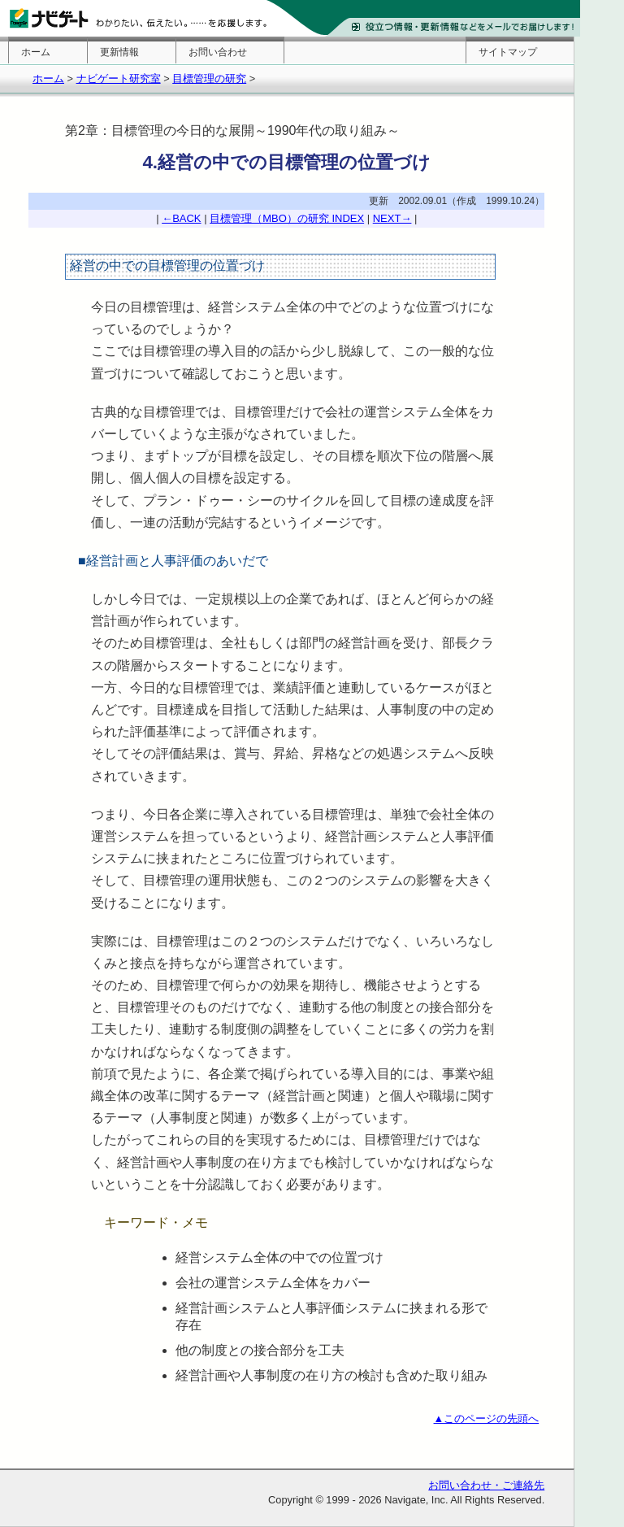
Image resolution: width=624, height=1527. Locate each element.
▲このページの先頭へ (487, 1418)
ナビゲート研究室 (118, 78)
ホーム (35, 52)
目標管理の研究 (209, 78)
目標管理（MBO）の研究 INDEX (287, 218)
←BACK (181, 218)
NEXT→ (392, 218)
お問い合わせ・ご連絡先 (486, 1485)
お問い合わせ (217, 52)
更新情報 (119, 52)
